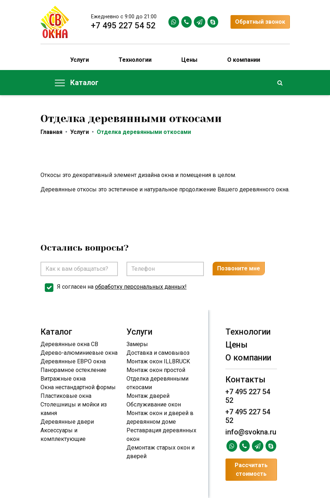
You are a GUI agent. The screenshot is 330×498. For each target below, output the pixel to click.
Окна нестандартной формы (78, 387)
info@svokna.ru (250, 432)
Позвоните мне (238, 268)
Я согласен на (122, 287)
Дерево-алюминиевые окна (79, 352)
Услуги (79, 59)
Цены (189, 59)
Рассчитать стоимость (251, 469)
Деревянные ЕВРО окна (73, 361)
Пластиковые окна (65, 395)
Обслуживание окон (153, 404)
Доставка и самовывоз (158, 352)
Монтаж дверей (147, 395)
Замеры (137, 344)
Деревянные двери (67, 421)
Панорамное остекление (73, 370)
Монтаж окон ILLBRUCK (158, 361)
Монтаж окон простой (155, 370)
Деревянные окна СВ (69, 344)
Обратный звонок (260, 21)
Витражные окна (63, 378)
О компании (243, 59)
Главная (51, 132)
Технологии (135, 59)
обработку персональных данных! (141, 286)
